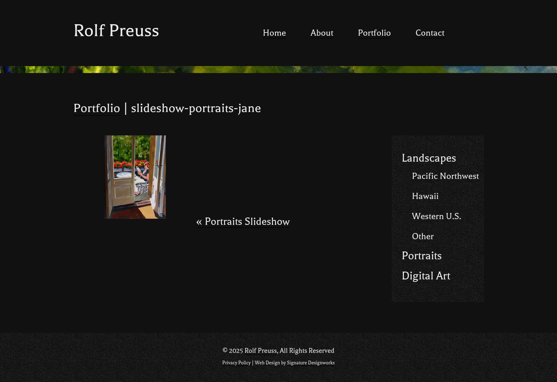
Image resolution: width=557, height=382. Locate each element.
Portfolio (374, 33)
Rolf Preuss (116, 31)
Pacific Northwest (445, 176)
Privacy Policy (236, 363)
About (322, 33)
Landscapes (429, 158)
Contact (429, 33)
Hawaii (425, 196)
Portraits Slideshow (243, 222)
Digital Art (426, 276)
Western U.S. (436, 216)
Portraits (422, 255)
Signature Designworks (311, 363)
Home (274, 33)
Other (423, 236)
